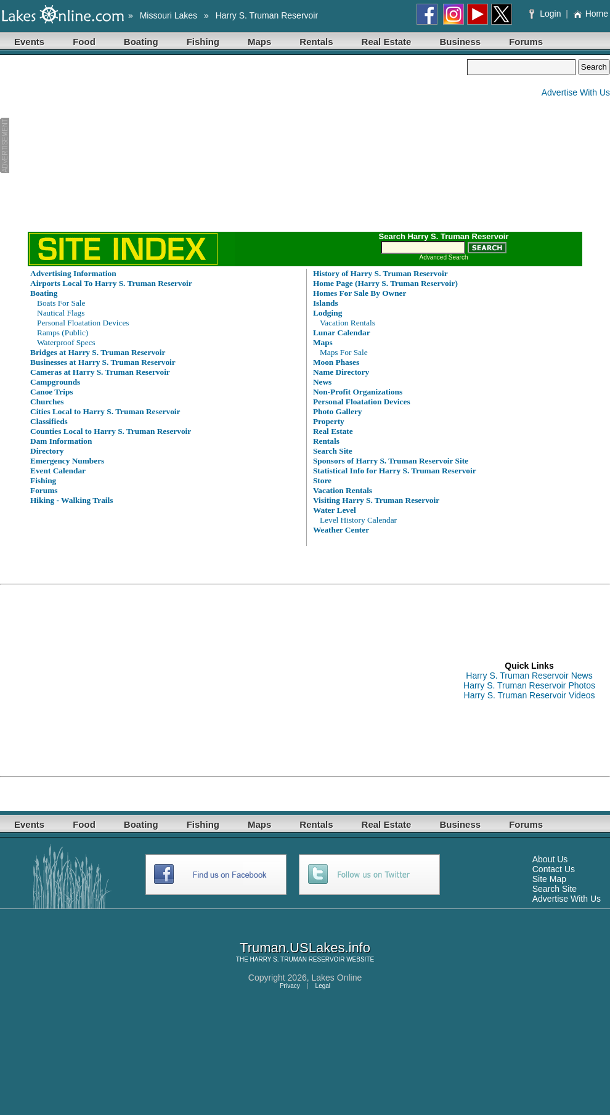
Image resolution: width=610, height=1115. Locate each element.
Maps (259, 41)
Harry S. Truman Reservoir (267, 15)
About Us (550, 859)
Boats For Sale (61, 303)
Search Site (554, 889)
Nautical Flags (60, 312)
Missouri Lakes (168, 15)
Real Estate (387, 41)
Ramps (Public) (62, 332)
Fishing (203, 41)
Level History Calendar (358, 520)
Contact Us (553, 869)
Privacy (290, 985)
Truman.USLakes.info (305, 947)
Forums (526, 41)
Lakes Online (337, 977)
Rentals (316, 41)
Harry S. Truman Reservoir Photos (529, 685)
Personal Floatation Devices (83, 322)
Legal (322, 985)
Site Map (549, 879)
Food (84, 41)
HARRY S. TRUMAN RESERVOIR (297, 959)
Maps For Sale (344, 352)
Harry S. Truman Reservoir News (529, 675)
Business (460, 41)
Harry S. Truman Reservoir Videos (529, 695)
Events (29, 41)
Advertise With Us (576, 92)
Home (590, 13)
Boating (141, 41)
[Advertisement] (233, 145)
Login (546, 13)
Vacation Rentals (347, 322)
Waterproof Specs (66, 342)
